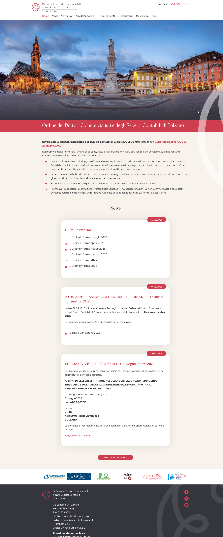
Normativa (67, 16)
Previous (199, 112)
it (190, 4)
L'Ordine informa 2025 (83, 260)
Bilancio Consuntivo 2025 (85, 333)
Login (177, 4)
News (55, 16)
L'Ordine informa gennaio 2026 (88, 254)
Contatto (163, 4)
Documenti (127, 16)
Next (207, 112)
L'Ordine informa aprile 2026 (87, 243)
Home (45, 16)
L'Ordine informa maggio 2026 (88, 237)
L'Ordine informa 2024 (83, 266)
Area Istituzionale (85, 16)
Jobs (154, 16)
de (186, 4)
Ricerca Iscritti (107, 16)
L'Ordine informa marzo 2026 (87, 248)
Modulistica (142, 16)
